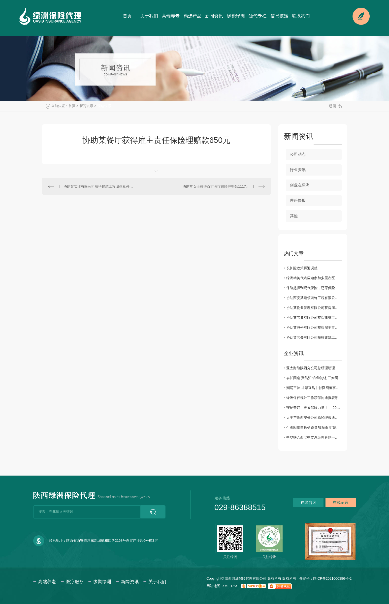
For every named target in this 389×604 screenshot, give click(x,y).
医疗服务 (75, 581)
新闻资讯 (214, 15)
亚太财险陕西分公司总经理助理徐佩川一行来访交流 (314, 368)
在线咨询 (308, 502)
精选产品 (192, 15)
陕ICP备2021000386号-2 (332, 578)
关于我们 (149, 15)
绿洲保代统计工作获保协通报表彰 (312, 398)
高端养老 (171, 15)
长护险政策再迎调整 (302, 268)
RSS (234, 586)
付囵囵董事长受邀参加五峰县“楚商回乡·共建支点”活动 (314, 427)
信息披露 (279, 15)
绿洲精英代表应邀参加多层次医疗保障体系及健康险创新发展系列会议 (314, 278)
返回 (335, 106)
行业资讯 (298, 170)
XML (225, 586)
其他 (294, 216)
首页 (127, 15)
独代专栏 (257, 15)
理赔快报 (104, 106)
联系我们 (301, 15)
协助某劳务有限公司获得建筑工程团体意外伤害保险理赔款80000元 (314, 337)
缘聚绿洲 (236, 15)
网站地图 (213, 586)
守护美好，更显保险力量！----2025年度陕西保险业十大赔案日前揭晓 (314, 408)
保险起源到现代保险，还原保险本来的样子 (314, 288)
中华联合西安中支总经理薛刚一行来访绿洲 (314, 437)
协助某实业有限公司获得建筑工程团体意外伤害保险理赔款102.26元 (99, 186)
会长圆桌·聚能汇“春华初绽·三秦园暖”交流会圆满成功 (314, 378)
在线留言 (341, 502)
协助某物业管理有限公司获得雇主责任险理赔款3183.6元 (314, 308)
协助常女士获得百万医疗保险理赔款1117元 (216, 186)
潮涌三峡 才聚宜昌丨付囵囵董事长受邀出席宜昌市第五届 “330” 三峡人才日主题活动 (314, 388)
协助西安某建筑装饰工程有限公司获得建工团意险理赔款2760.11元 (314, 298)
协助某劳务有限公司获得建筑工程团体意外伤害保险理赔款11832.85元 (314, 318)
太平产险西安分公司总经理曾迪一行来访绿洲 (314, 418)
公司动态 (298, 154)
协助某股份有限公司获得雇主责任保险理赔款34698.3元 (314, 328)
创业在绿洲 (300, 185)
